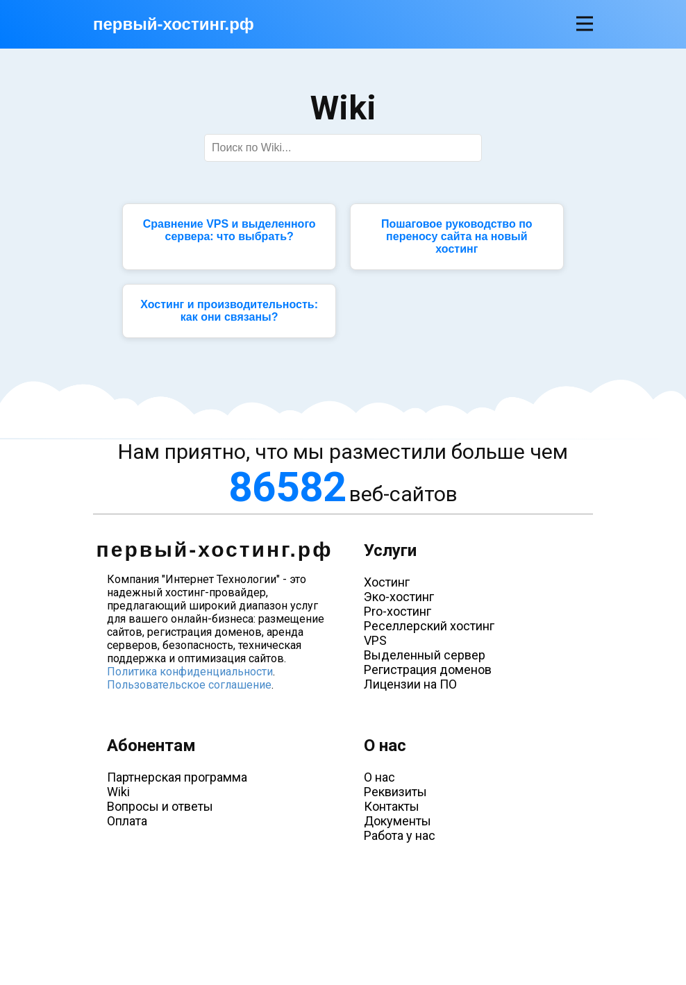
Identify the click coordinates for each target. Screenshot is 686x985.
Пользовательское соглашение (189, 684)
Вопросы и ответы (160, 806)
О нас (379, 777)
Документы (397, 821)
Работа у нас (399, 835)
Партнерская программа (177, 777)
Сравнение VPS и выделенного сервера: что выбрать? (229, 230)
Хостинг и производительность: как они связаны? (229, 310)
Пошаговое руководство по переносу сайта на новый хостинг (457, 236)
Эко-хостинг (399, 596)
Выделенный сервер (424, 655)
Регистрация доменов (428, 669)
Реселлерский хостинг (429, 625)
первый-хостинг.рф (173, 24)
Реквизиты (395, 791)
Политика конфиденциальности (190, 671)
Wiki (118, 791)
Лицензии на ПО (410, 684)
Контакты (391, 806)
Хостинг (387, 582)
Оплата (127, 821)
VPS (375, 640)
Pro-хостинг (397, 611)
